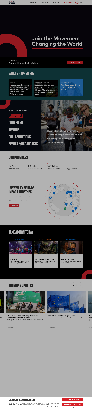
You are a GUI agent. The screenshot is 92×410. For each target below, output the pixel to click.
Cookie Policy (73, 407)
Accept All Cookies (73, 400)
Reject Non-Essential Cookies (73, 404)
